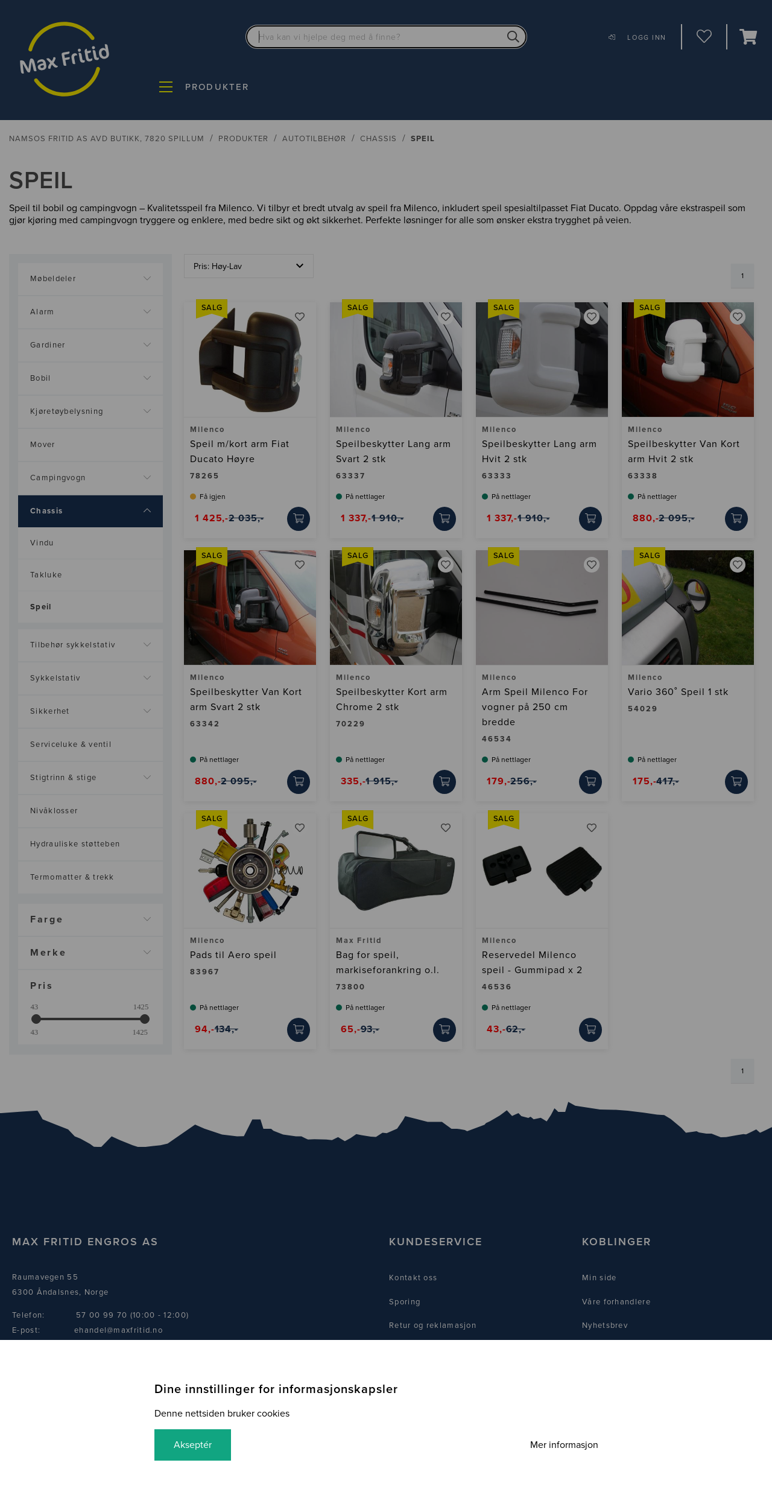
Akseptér (193, 1445)
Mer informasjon (564, 1445)
